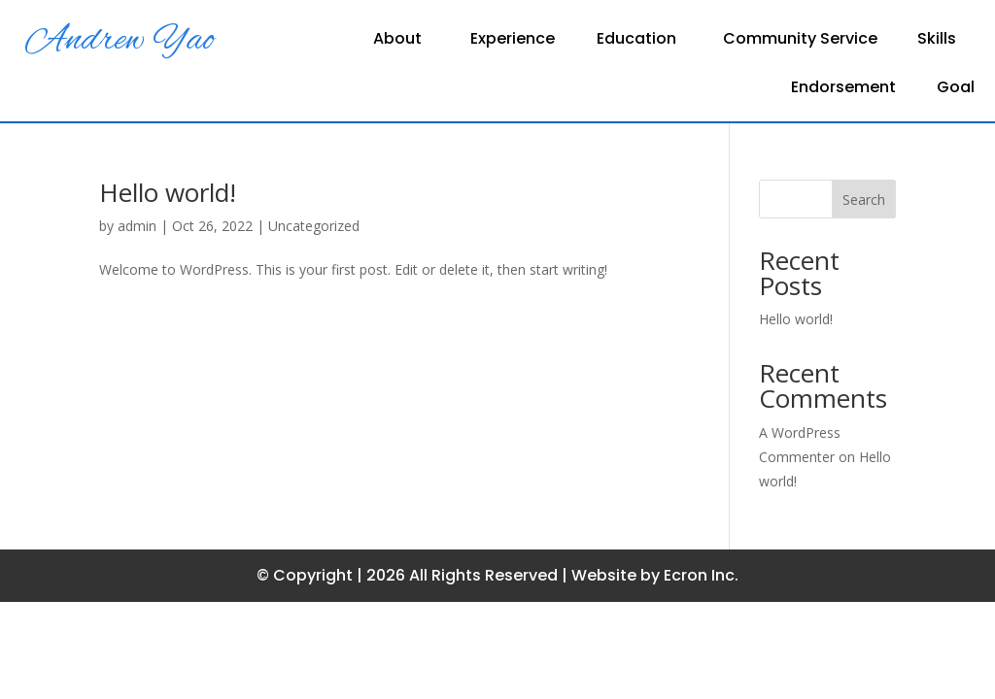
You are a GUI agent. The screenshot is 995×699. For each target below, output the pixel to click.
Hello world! (167, 192)
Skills (936, 41)
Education (636, 41)
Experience (512, 41)
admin (137, 225)
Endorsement (843, 89)
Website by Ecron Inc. (654, 575)
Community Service (800, 41)
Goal (956, 89)
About (397, 41)
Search (863, 199)
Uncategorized (314, 225)
